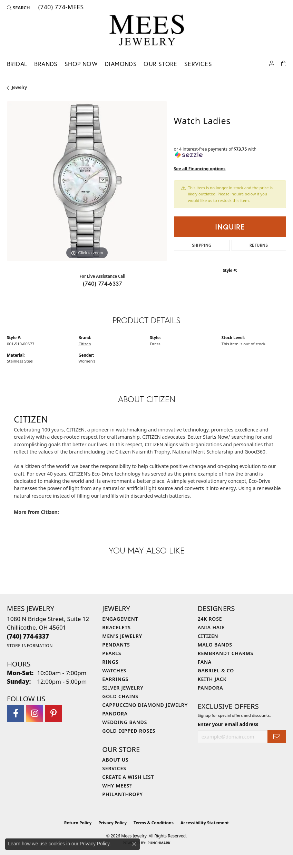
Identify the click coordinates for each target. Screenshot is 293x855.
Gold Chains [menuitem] (120, 696)
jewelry (19, 87)
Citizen (84, 343)
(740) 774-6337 (102, 283)
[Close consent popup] (134, 844)
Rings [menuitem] (110, 662)
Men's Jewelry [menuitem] (122, 636)
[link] (60, 7)
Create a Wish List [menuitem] (128, 777)
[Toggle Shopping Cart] (283, 63)
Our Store (160, 64)
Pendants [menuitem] (116, 644)
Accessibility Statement (204, 823)
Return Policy (78, 823)
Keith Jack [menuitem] (212, 679)
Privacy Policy (112, 823)
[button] (18, 7)
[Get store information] (30, 646)
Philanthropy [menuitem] (122, 794)
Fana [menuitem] (205, 662)
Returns (259, 245)
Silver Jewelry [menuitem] (122, 687)
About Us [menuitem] (115, 759)
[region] (87, 181)
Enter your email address (228, 724)
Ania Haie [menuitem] (211, 627)
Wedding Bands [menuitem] (124, 722)
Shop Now (81, 64)
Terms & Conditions (154, 823)
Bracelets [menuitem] (116, 627)
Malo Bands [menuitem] (215, 644)
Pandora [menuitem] (115, 713)
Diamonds (121, 64)
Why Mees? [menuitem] (117, 785)
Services (198, 64)
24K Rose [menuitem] (210, 618)
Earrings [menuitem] (115, 679)
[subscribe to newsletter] (276, 736)
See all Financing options (200, 169)
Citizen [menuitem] (208, 636)
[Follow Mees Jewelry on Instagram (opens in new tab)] (34, 713)
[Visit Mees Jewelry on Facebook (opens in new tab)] (15, 713)
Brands (45, 64)
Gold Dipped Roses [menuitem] (128, 730)
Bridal (17, 64)
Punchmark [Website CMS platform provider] (158, 843)
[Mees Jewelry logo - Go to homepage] (146, 31)
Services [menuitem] (114, 768)
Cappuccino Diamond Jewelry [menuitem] (145, 705)
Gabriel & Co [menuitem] (216, 670)
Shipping (202, 245)
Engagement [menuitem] (120, 618)
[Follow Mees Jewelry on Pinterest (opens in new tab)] (53, 713)
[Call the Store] (28, 636)
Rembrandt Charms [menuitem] (225, 653)
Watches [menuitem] (114, 670)
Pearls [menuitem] (111, 653)
